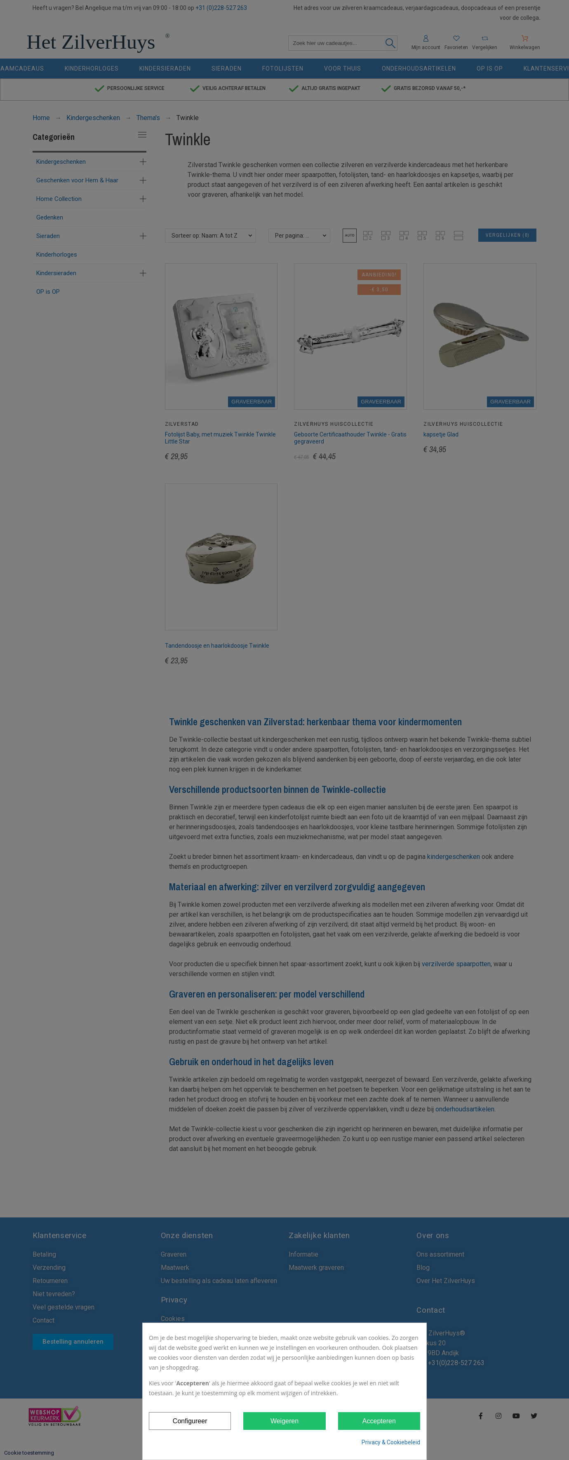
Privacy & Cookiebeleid (391, 1442)
